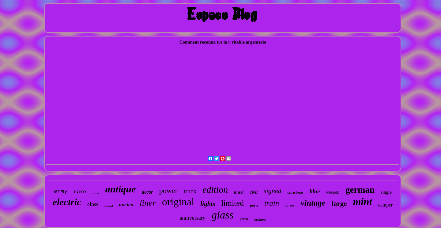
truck (190, 191)
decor (147, 192)
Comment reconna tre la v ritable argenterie (222, 42)
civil (254, 192)
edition (215, 189)
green (244, 219)
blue (315, 191)
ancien (126, 204)
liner (148, 202)
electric (67, 202)
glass (223, 215)
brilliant (260, 219)
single (386, 192)
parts (254, 205)
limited (232, 203)
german (360, 190)
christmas (295, 192)
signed (272, 191)
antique (120, 189)
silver (95, 193)
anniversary (192, 218)
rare (80, 192)
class (92, 204)
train (271, 203)
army (61, 191)
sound (108, 206)
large (339, 203)
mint (362, 201)
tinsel (238, 192)
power (168, 191)
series (289, 205)
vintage (313, 202)
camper (385, 204)
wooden (332, 192)
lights (207, 203)
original (178, 201)
